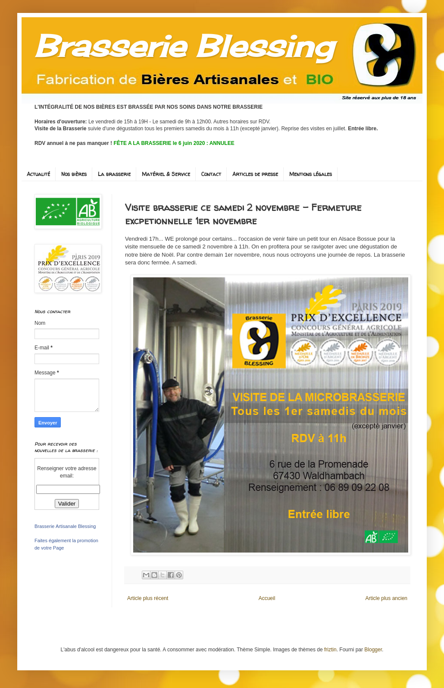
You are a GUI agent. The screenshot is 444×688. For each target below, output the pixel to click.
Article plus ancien (386, 598)
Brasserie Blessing (183, 45)
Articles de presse (255, 174)
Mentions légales (310, 174)
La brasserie (114, 174)
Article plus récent (147, 598)
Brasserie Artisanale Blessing (65, 526)
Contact (211, 174)
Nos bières (74, 174)
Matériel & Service (166, 174)
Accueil (267, 598)
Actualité (38, 174)
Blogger (373, 650)
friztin (330, 650)
